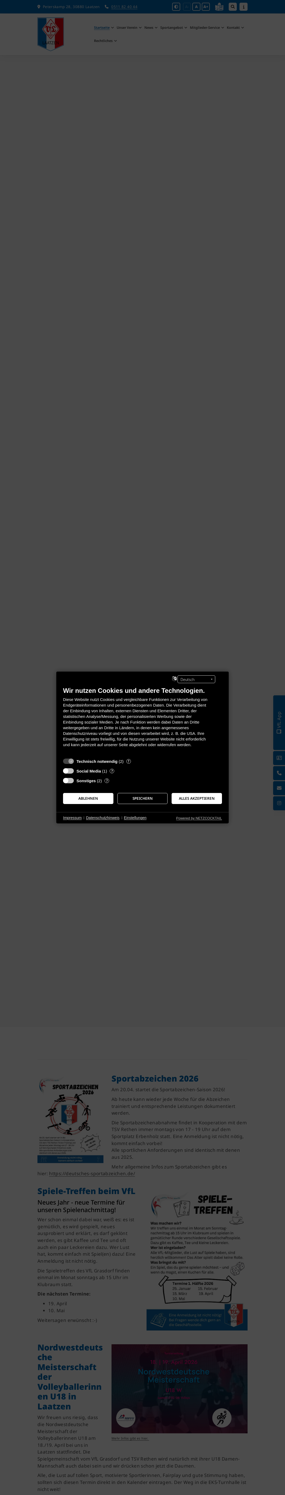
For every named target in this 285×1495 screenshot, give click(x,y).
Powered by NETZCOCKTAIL (199, 818)
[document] (142, 720)
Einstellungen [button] (135, 818)
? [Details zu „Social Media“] (112, 771)
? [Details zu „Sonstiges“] (107, 780)
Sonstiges (86, 780)
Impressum (72, 818)
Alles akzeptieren (197, 798)
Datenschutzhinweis (103, 818)
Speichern (143, 798)
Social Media (89, 771)
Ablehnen (88, 798)
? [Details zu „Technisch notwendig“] (128, 761)
